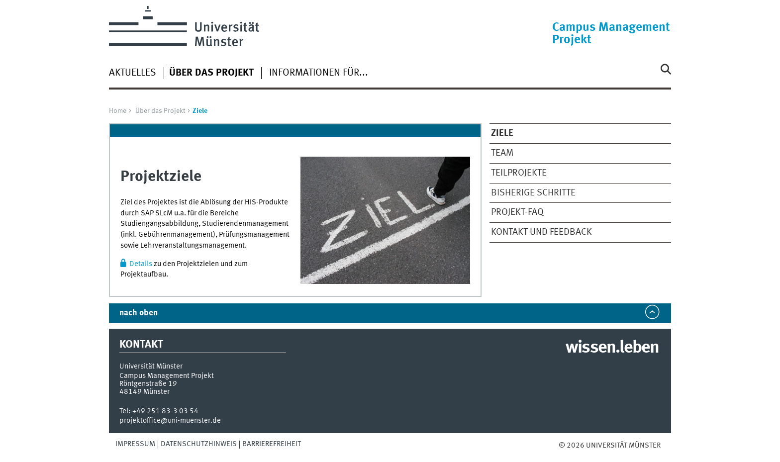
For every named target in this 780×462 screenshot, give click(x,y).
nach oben (138, 313)
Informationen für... (318, 73)
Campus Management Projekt (611, 33)
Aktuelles (132, 73)
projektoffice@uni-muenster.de (170, 421)
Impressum (135, 444)
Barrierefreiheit (271, 444)
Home (117, 110)
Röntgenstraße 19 (148, 384)
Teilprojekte (519, 173)
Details (140, 264)
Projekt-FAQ (517, 212)
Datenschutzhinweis (199, 444)
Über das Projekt (160, 110)
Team (502, 153)
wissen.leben (612, 348)
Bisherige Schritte (533, 192)
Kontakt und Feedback (541, 232)
